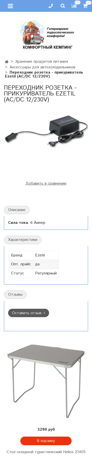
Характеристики (22, 240)
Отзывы (15, 294)
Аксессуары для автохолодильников (42, 67)
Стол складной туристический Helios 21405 (46, 452)
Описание (17, 210)
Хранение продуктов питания (41, 61)
